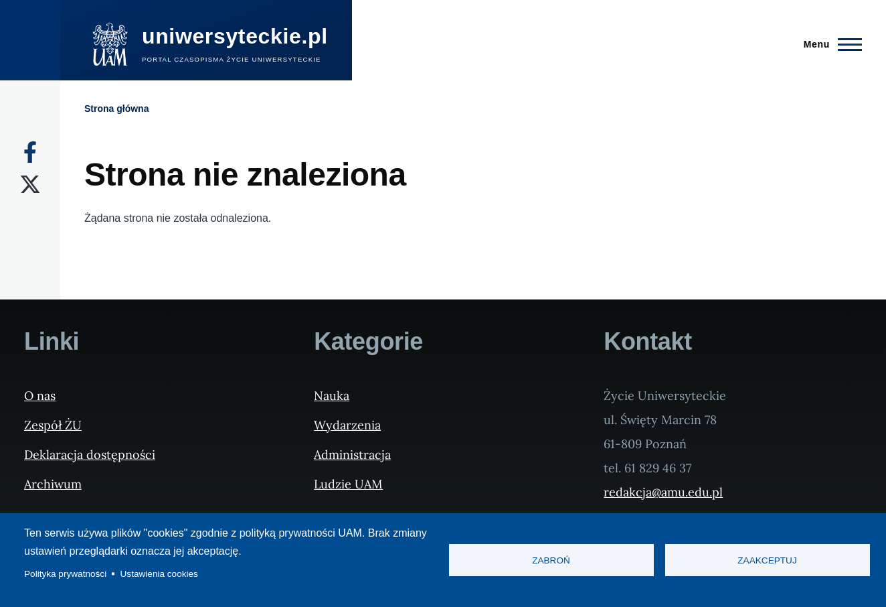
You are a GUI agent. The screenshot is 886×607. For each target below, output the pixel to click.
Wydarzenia (347, 425)
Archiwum (53, 484)
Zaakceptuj (766, 560)
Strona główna (116, 108)
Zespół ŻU (53, 425)
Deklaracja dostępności (89, 454)
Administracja (352, 454)
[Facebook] (30, 152)
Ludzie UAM (348, 484)
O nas (40, 395)
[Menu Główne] (829, 44)
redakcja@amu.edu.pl (663, 492)
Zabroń (551, 560)
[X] (30, 184)
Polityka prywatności (65, 574)
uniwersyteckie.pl (235, 36)
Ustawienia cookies (159, 574)
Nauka (331, 395)
